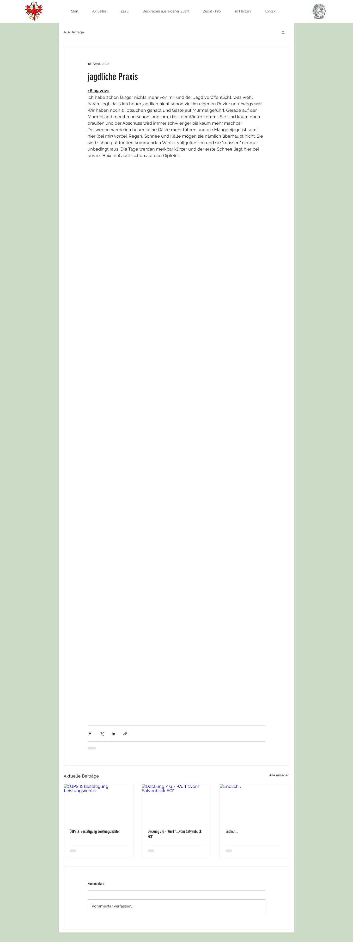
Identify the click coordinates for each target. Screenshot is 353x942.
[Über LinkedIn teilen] (113, 733)
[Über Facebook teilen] (90, 733)
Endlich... (231, 831)
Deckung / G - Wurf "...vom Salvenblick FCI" (174, 834)
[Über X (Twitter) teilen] (101, 733)
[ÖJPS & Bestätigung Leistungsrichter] (98, 803)
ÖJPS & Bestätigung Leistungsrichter (95, 831)
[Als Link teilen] (125, 733)
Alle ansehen (279, 775)
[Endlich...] (254, 803)
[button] (283, 32)
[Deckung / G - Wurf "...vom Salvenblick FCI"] (176, 803)
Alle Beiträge (74, 32)
